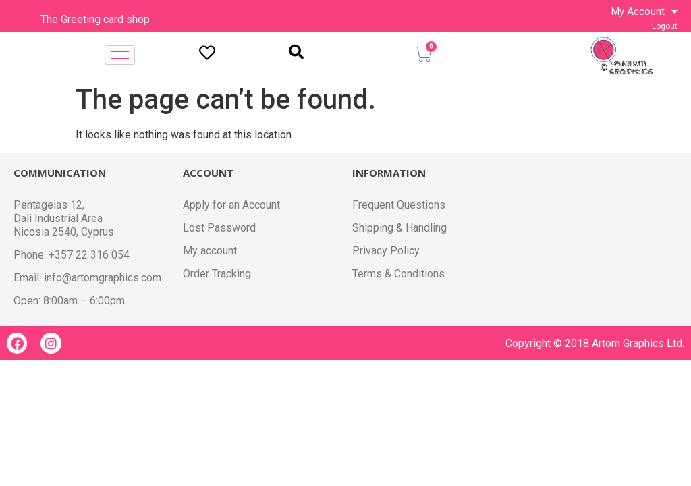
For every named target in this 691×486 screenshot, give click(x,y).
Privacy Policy (386, 250)
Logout (665, 26)
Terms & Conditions (399, 273)
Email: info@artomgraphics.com (90, 278)
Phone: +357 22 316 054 (72, 255)
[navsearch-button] (296, 52)
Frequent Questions (399, 205)
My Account (645, 11)
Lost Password (218, 228)
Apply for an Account (232, 205)
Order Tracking (218, 273)
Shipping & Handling (401, 228)
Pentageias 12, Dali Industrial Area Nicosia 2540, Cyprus (64, 218)
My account (210, 250)
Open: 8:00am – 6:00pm (71, 300)
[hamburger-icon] (120, 55)
